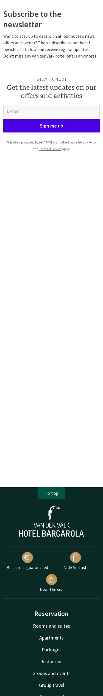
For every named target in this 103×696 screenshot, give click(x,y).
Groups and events (51, 673)
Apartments (51, 638)
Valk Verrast (75, 561)
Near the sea (51, 583)
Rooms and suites (51, 626)
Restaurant (51, 661)
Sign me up (51, 126)
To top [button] (51, 493)
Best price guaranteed (27, 561)
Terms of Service (50, 149)
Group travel (51, 685)
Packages (52, 649)
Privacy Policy (87, 142)
